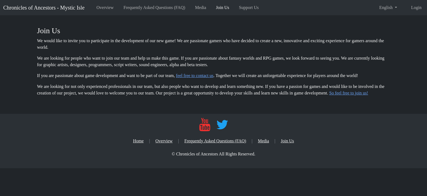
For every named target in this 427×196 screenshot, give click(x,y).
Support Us (249, 7)
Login (416, 7)
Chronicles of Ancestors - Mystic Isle (43, 8)
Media (200, 7)
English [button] (386, 7)
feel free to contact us (194, 75)
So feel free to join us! (348, 93)
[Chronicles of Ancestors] (213, 154)
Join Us (222, 7)
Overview (105, 7)
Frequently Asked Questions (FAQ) (154, 7)
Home (138, 141)
